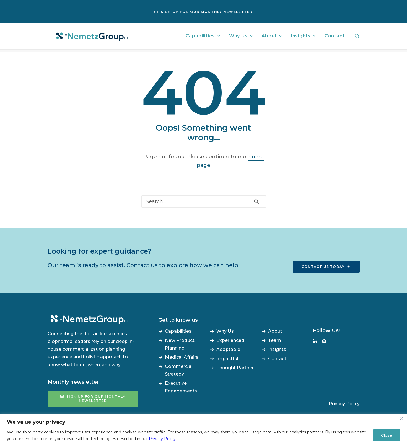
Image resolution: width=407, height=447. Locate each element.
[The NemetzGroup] (95, 37)
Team (274, 340)
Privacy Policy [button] (344, 403)
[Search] (203, 201)
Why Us (240, 37)
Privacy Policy (162, 438)
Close (386, 435)
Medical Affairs (181, 357)
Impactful (227, 358)
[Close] (401, 418)
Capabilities (203, 37)
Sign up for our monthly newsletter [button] (93, 398)
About (271, 37)
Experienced (230, 340)
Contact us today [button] (326, 267)
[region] (203, 430)
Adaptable (228, 349)
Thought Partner (235, 367)
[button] (357, 37)
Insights (303, 37)
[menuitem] (203, 11)
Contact (335, 37)
